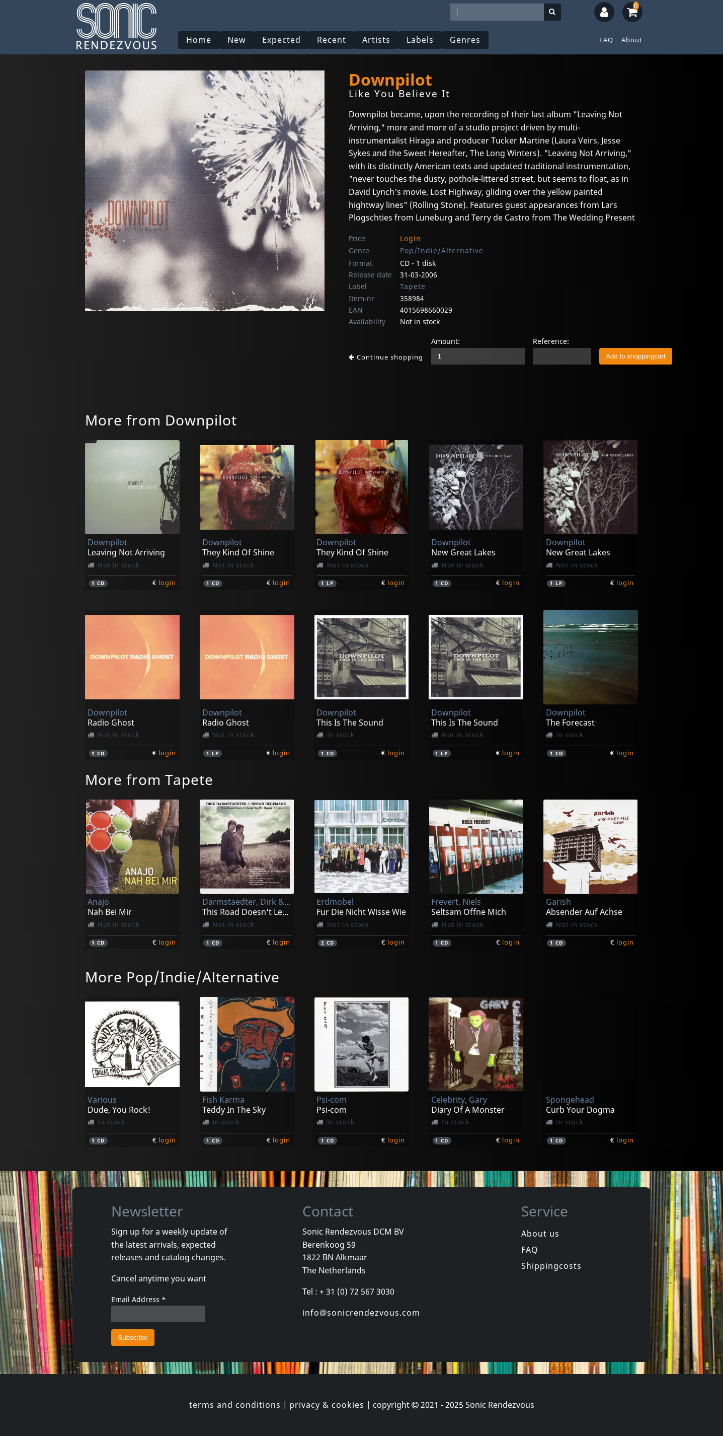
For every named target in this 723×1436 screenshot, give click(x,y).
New (236, 39)
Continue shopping (386, 357)
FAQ (606, 39)
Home (198, 39)
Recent (331, 39)
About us (540, 1233)
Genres (465, 39)
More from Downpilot (161, 419)
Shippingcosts (551, 1265)
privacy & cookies (326, 1404)
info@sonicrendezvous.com (361, 1312)
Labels (420, 39)
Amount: (445, 341)
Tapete (413, 286)
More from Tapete (149, 779)
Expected (281, 39)
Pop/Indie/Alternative (442, 250)
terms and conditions (235, 1404)
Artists (376, 39)
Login (410, 238)
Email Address (138, 1299)
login (167, 582)
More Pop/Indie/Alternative (182, 976)
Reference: (551, 341)
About (631, 39)
